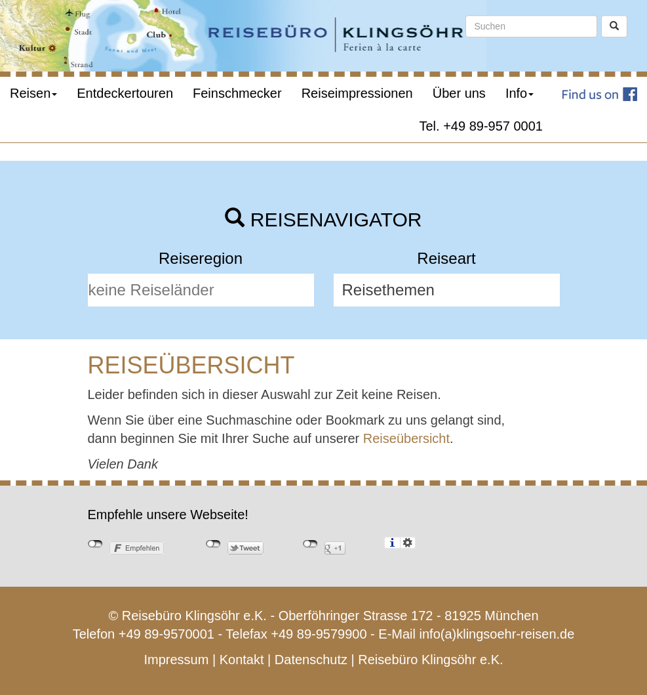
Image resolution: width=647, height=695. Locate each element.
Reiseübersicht (406, 438)
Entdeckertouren (125, 93)
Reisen (33, 93)
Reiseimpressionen (357, 93)
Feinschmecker (237, 93)
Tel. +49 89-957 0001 (481, 126)
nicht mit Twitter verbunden (213, 544)
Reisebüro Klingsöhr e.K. (430, 659)
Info (519, 93)
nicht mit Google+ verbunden (310, 544)
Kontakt (242, 659)
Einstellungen (408, 542)
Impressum (176, 659)
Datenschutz (311, 659)
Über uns (459, 93)
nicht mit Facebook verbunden (95, 544)
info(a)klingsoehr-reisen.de (497, 634)
